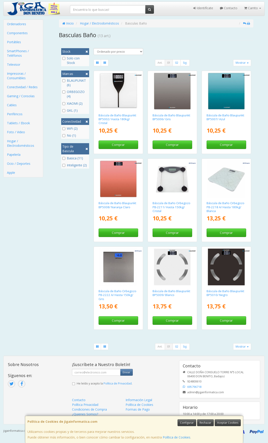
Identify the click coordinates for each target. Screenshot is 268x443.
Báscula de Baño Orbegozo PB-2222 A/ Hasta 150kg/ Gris (117, 295)
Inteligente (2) (74, 165)
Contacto (228, 8)
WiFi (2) (70, 128)
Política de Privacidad (118, 383)
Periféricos (15, 114)
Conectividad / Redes (22, 87)
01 (168, 63)
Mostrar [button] (242, 63)
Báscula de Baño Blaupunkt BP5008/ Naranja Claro (117, 205)
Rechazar (205, 423)
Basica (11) (72, 158)
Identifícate (203, 8)
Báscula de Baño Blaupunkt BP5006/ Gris (171, 117)
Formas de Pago (138, 409)
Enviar (126, 372)
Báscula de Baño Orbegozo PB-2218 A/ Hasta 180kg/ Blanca (225, 207)
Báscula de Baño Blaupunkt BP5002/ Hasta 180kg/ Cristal (117, 119)
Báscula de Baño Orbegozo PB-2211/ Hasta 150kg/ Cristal (171, 207)
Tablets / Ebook (18, 123)
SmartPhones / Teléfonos (18, 53)
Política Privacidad (85, 404)
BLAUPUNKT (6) (74, 82)
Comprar (118, 144)
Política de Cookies (176, 437)
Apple (11, 172)
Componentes (17, 33)
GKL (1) (70, 110)
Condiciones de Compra (89, 409)
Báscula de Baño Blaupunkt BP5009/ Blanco (171, 293)
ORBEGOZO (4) (73, 94)
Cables (12, 105)
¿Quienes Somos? (85, 414)
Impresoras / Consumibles (16, 75)
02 (176, 63)
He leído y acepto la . (104, 383)
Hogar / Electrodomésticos (20, 143)
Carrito (252, 8)
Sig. (185, 63)
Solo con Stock (71, 60)
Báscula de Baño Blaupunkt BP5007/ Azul (225, 117)
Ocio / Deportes (18, 163)
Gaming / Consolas (21, 96)
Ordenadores (16, 24)
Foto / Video (16, 132)
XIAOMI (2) (72, 103)
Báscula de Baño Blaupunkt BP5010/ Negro (225, 293)
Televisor (13, 64)
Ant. (160, 63)
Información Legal (139, 400)
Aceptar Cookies (227, 423)
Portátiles (14, 42)
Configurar (187, 423)
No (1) (69, 135)
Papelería (13, 154)
